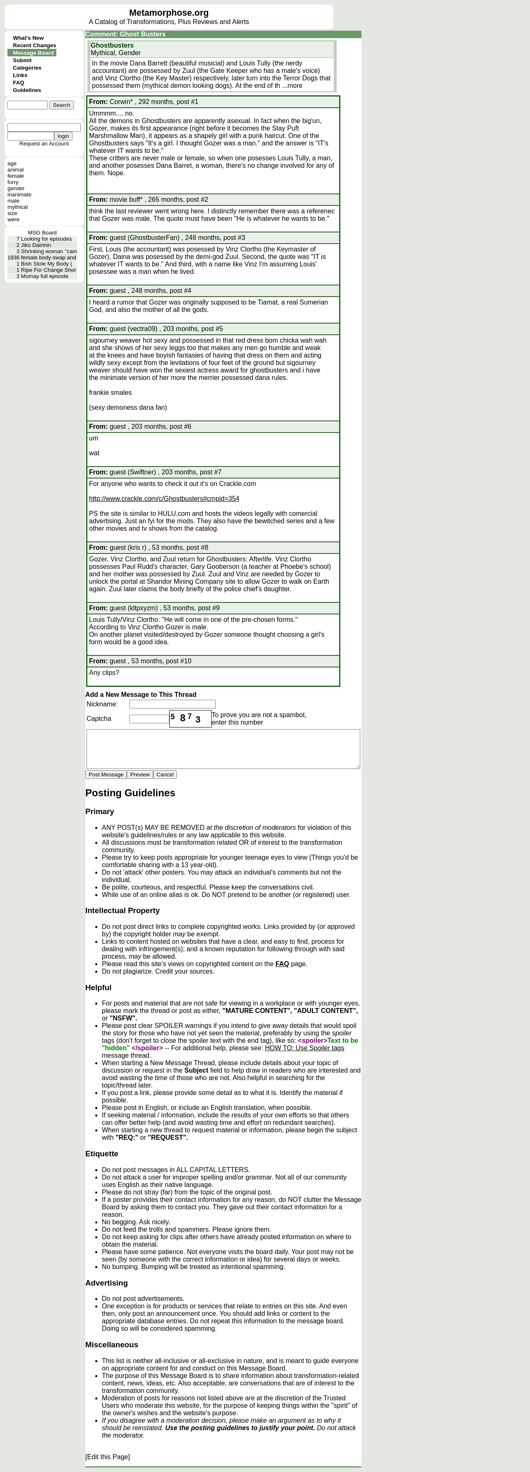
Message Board (33, 53)
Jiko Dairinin (36, 245)
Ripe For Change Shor (48, 270)
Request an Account (44, 143)
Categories (27, 68)
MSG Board (42, 233)
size (12, 213)
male (13, 201)
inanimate (19, 194)
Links (20, 75)
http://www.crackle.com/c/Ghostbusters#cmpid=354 (164, 498)
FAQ (18, 83)
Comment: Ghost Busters (125, 34)
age (12, 163)
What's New (28, 38)
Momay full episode (45, 276)
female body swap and (48, 257)
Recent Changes (34, 45)
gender (16, 188)
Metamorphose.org (169, 13)
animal (15, 170)
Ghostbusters (112, 45)
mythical (17, 207)
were (13, 219)
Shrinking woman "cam (49, 251)
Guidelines (27, 90)
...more (292, 85)
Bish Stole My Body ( (46, 264)
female (15, 176)
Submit (22, 60)
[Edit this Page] (107, 1456)
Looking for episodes (46, 239)
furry (13, 182)
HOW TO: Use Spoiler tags (304, 1047)
